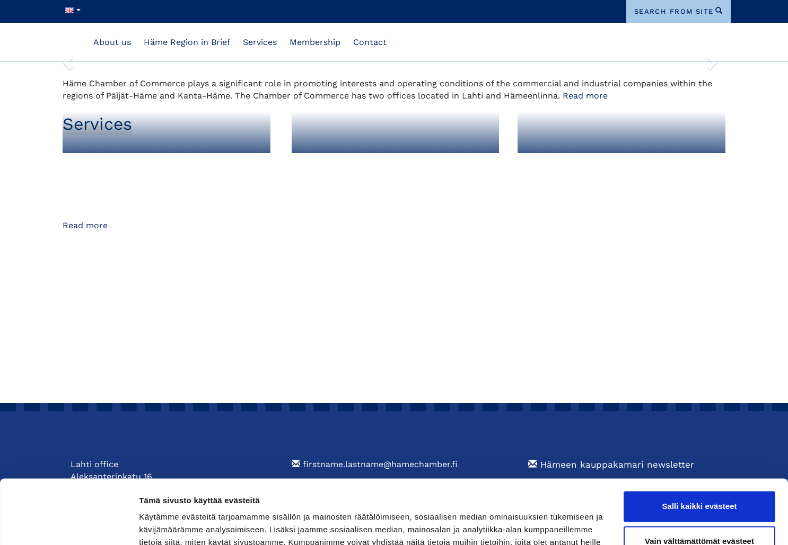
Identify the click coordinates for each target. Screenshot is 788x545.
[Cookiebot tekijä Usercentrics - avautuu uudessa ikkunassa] (68, 524)
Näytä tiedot (162, 524)
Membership (315, 42)
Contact (370, 42)
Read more (585, 96)
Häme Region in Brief (187, 42)
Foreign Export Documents (366, 163)
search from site (674, 11)
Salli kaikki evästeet (699, 446)
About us (112, 42)
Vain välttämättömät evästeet (699, 480)
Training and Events (575, 163)
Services (260, 42)
